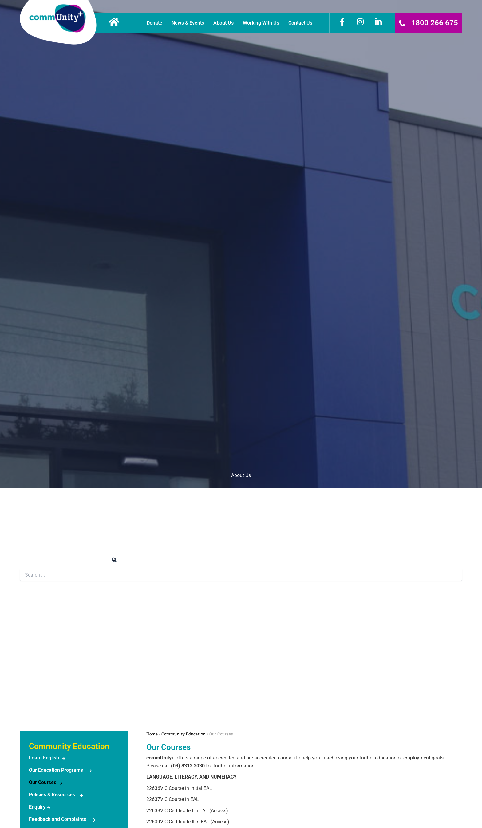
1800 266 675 (434, 22)
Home (152, 734)
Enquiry (37, 807)
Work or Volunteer (241, 508)
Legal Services (44, 638)
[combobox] (241, 575)
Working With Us (261, 23)
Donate (154, 23)
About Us (223, 23)
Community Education (53, 605)
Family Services (46, 670)
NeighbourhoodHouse (45, 707)
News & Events (188, 23)
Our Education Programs (56, 770)
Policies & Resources (52, 795)
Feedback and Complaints (57, 819)
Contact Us (300, 23)
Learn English (44, 758)
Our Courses (42, 782)
